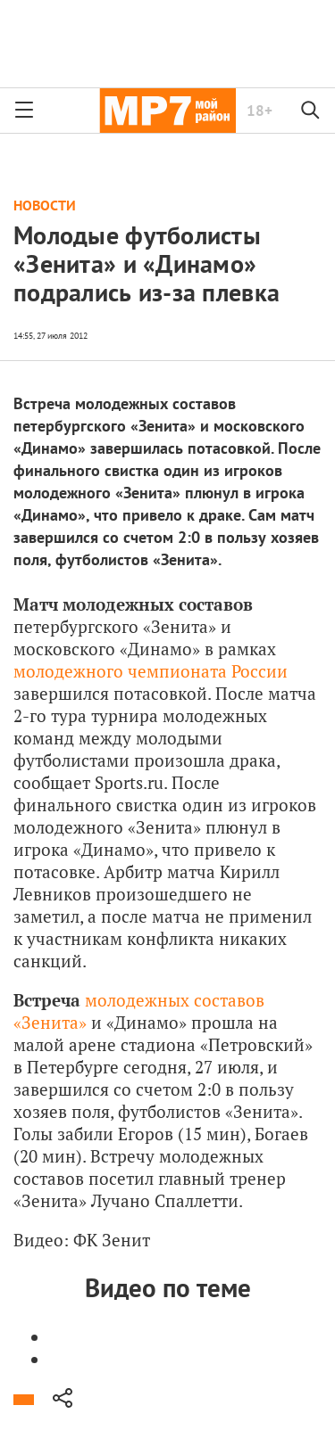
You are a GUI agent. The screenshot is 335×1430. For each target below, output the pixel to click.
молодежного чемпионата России (150, 671)
